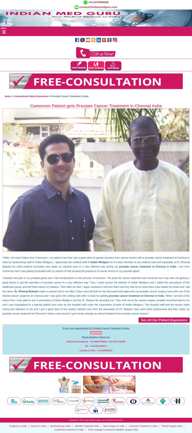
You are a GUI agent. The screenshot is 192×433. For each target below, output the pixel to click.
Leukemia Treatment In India (143, 426)
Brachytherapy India (60, 426)
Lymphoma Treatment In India (69, 429)
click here (96, 332)
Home (8, 96)
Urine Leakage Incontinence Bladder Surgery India (113, 429)
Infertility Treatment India (87, 426)
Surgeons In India (18, 426)
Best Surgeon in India (114, 426)
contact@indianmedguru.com (98, 7)
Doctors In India (38, 426)
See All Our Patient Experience (164, 320)
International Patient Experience (32, 96)
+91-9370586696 (98, 2)
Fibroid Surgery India (171, 426)
